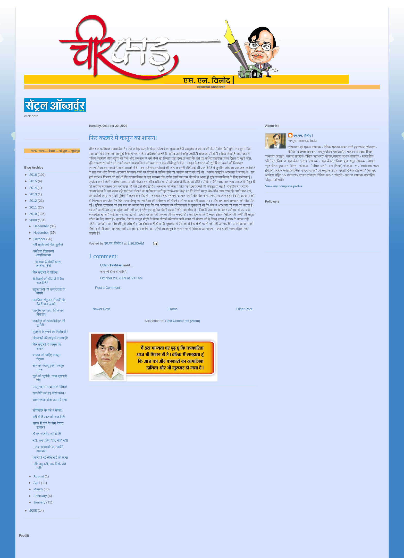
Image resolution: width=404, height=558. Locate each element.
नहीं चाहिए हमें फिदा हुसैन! (47, 245)
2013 (33, 194)
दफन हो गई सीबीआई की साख (50, 457)
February (40, 496)
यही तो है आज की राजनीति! (48, 417)
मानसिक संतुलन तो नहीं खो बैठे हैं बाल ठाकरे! (48, 302)
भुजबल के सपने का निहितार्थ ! (50, 332)
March (38, 489)
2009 (33, 220)
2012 (33, 201)
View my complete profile (283, 186)
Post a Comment (107, 288)
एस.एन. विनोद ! (303, 135)
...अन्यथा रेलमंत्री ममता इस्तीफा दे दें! (46, 264)
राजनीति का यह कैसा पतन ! (49, 393)
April (37, 483)
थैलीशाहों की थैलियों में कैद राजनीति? (48, 281)
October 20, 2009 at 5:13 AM (121, 278)
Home (173, 309)
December (41, 226)
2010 (33, 214)
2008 (33, 510)
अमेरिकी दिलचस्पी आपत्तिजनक (43, 253)
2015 (33, 181)
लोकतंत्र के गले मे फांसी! (47, 410)
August (39, 476)
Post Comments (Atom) (182, 321)
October (39, 239)
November (41, 232)
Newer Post (101, 309)
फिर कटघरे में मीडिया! (45, 272)
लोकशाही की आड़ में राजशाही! (50, 338)
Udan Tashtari (111, 265)
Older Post (244, 309)
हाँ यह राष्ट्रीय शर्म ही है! (46, 434)
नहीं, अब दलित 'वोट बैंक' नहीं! (50, 440)
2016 (33, 175)
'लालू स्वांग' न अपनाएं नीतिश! (49, 387)
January (39, 502)
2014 (33, 188)
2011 (33, 207)
